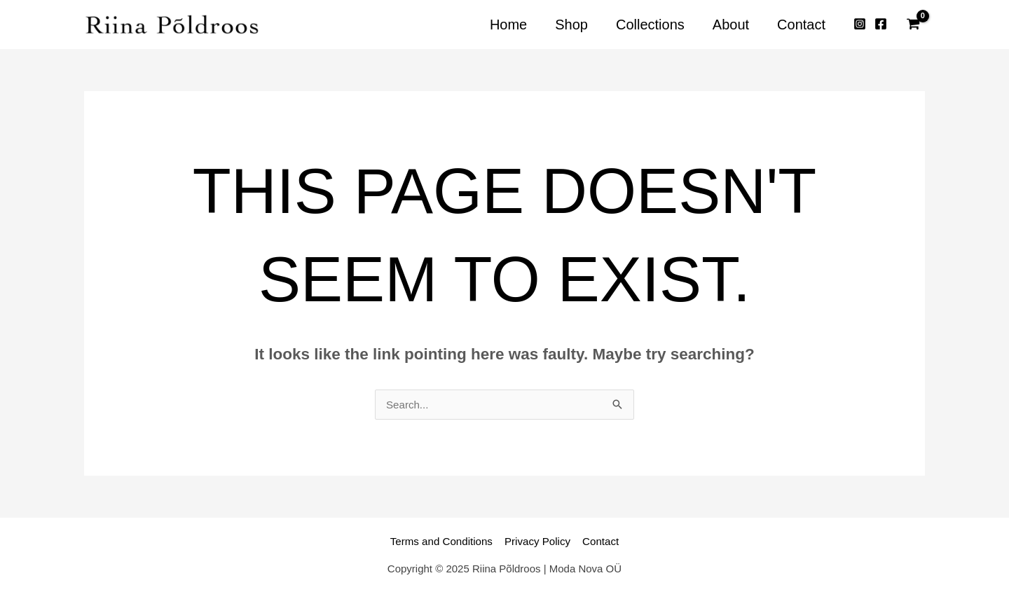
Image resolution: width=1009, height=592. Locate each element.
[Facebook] (880, 24)
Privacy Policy (537, 541)
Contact (598, 541)
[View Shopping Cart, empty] (913, 24)
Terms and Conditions (443, 541)
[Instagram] (859, 24)
